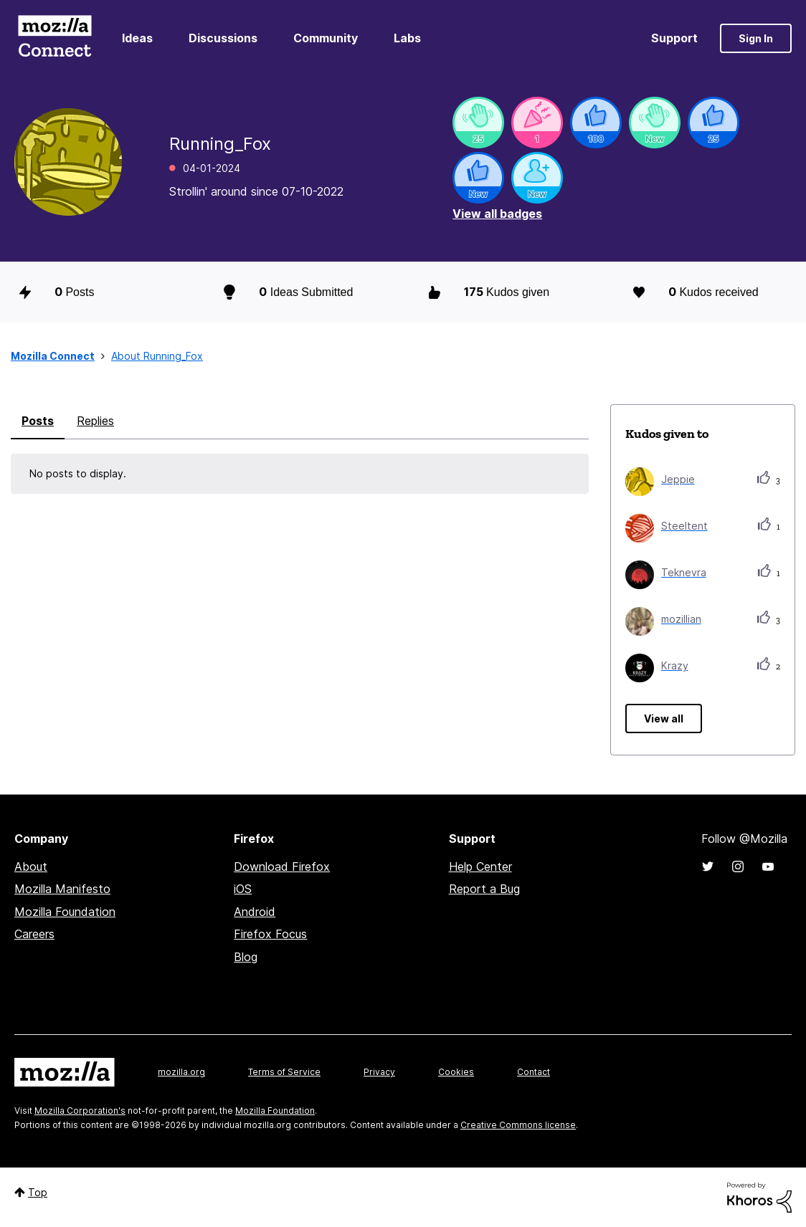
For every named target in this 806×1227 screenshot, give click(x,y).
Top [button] (37, 1192)
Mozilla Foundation (64, 911)
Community (325, 38)
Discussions (223, 38)
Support (674, 38)
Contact (533, 1071)
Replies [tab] (95, 421)
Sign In (756, 38)
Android (254, 911)
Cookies (456, 1071)
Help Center (480, 866)
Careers (34, 934)
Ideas (137, 38)
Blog (245, 957)
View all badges (497, 213)
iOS (243, 889)
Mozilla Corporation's (79, 1110)
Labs (407, 38)
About (30, 866)
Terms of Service (284, 1071)
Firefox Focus (270, 934)
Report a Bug (484, 889)
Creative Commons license (518, 1124)
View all (663, 718)
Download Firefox (282, 866)
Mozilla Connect (54, 38)
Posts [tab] (38, 421)
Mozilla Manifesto (62, 889)
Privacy (379, 1071)
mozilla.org (181, 1071)
